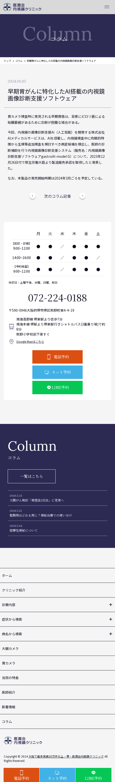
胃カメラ (8, 663)
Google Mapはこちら (30, 341)
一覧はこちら (31, 476)
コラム (19, 60)
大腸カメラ (10, 648)
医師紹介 (8, 692)
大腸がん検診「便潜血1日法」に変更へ (37, 500)
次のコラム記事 (57, 196)
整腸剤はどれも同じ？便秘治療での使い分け (41, 515)
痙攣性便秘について (24, 530)
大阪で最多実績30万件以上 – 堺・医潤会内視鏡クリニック (66, 756)
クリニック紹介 (13, 590)
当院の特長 (10, 677)
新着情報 (8, 706)
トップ (7, 60)
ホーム (7, 575)
